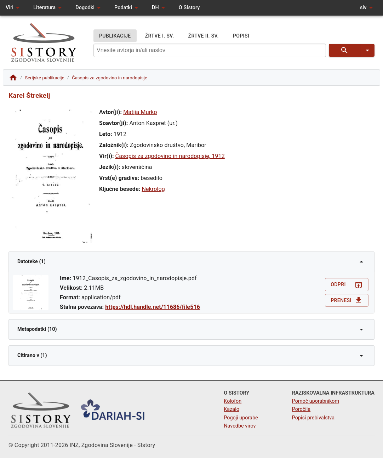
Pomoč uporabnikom (315, 401)
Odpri (346, 284)
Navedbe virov (240, 426)
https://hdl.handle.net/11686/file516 (152, 307)
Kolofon (232, 401)
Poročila (301, 409)
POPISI (241, 36)
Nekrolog (153, 189)
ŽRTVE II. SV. (203, 36)
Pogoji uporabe (241, 418)
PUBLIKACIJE (115, 36)
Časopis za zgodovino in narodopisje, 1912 (170, 156)
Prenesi (346, 300)
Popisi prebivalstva (313, 418)
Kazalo (231, 409)
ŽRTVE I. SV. (159, 36)
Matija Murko (140, 112)
